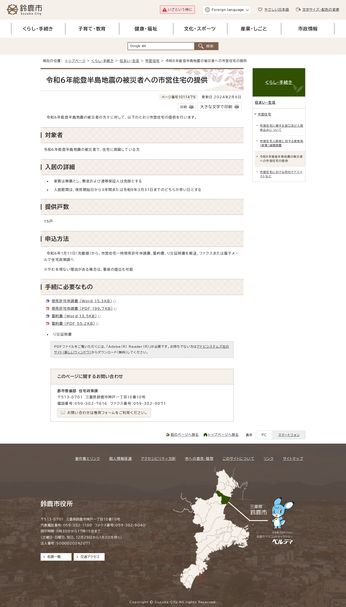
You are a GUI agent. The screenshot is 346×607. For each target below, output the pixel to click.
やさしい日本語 (276, 9)
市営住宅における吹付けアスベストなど (281, 174)
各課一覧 (54, 556)
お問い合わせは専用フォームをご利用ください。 (107, 412)
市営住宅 (152, 60)
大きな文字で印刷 (216, 107)
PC (264, 435)
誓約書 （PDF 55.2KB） (75, 323)
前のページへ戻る (185, 434)
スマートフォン (289, 435)
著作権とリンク (87, 458)
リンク (269, 458)
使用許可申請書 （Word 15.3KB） (84, 301)
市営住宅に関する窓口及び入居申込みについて (281, 127)
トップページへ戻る (223, 434)
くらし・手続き (102, 60)
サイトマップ (293, 458)
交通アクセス (90, 556)
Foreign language (228, 9)
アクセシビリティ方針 (158, 458)
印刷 (183, 107)
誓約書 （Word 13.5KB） (76, 316)
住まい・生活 (129, 60)
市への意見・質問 (199, 458)
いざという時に (180, 9)
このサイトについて (239, 458)
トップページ (76, 60)
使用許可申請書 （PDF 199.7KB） (84, 308)
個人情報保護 (120, 458)
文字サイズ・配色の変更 (320, 9)
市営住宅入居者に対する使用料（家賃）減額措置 (281, 143)
